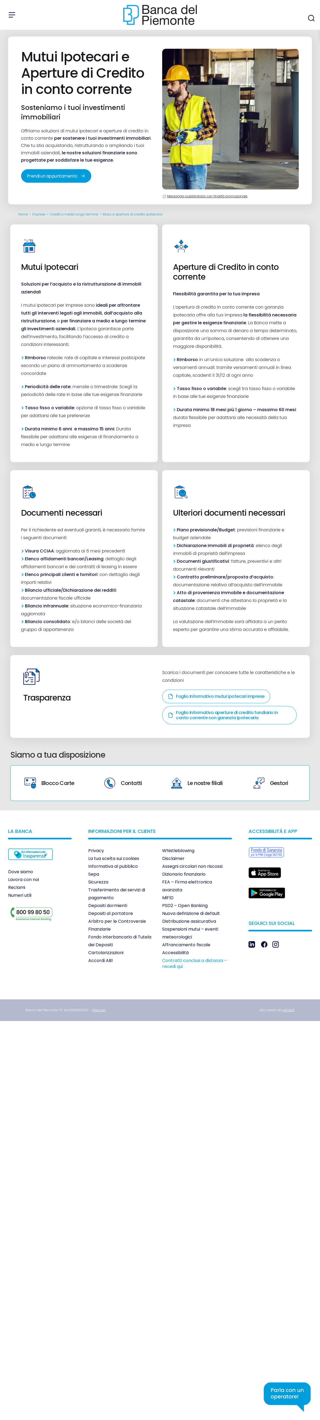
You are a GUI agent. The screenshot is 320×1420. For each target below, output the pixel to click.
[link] (30, 864)
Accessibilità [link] (175, 953)
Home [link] (23, 214)
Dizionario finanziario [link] (183, 874)
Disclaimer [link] (173, 858)
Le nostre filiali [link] (197, 783)
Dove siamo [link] (20, 872)
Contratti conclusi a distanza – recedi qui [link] (194, 963)
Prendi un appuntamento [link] (56, 176)
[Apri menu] (11, 14)
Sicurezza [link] (98, 882)
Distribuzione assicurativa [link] (189, 921)
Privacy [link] (96, 851)
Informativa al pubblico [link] (113, 866)
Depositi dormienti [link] (107, 905)
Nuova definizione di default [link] (191, 913)
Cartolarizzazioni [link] (105, 953)
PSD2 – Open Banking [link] (185, 905)
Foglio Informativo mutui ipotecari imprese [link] (216, 696)
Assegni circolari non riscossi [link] (192, 866)
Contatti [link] (123, 783)
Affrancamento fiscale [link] (186, 945)
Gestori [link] (270, 783)
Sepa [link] (93, 874)
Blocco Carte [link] (49, 783)
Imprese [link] (38, 214)
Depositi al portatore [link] (110, 913)
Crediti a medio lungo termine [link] (74, 214)
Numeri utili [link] (19, 895)
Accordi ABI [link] (100, 960)
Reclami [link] (16, 887)
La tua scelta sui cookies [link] (113, 858)
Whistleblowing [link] (178, 851)
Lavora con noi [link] (23, 879)
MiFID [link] (168, 898)
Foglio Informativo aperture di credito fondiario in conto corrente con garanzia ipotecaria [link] (223, 715)
